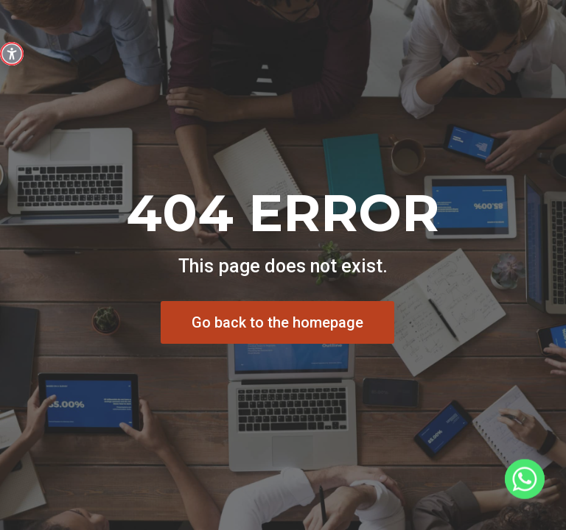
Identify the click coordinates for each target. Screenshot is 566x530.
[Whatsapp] (525, 492)
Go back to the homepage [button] (277, 322)
